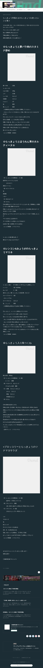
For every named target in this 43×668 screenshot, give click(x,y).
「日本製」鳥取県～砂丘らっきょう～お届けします (14, 600)
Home (2, 9)
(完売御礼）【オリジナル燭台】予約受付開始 (13, 612)
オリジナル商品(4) (6, 568)
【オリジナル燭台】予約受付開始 (10, 588)
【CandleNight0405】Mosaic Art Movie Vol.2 (11, 9)
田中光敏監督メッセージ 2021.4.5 (21, 9)
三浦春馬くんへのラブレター (31, 9)
